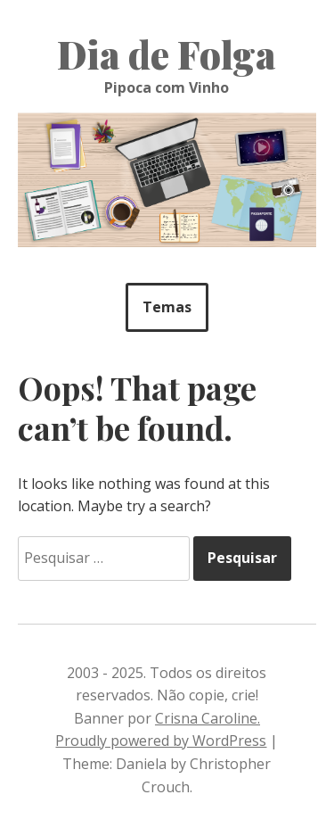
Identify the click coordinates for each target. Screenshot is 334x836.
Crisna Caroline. (207, 718)
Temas (167, 307)
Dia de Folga (166, 54)
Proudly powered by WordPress (160, 740)
